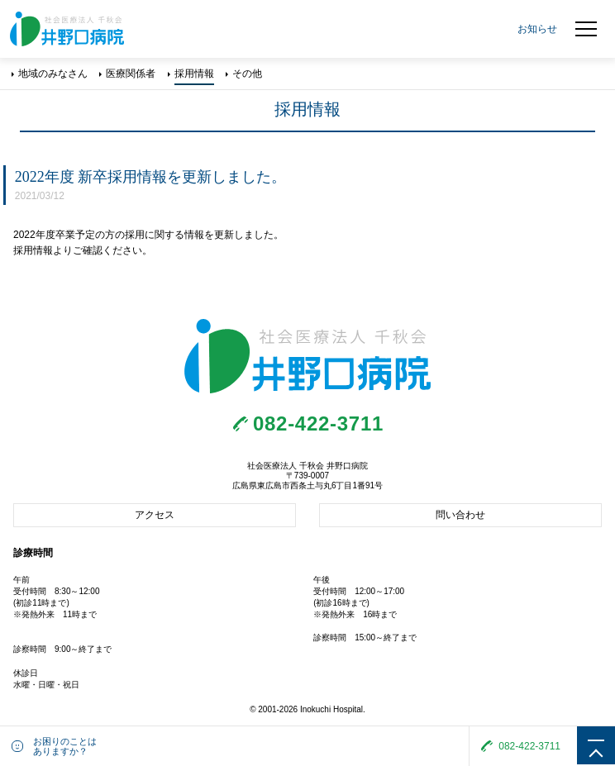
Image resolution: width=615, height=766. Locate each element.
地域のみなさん (53, 73)
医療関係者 (130, 73)
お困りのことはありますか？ (65, 746)
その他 (247, 73)
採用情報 (194, 73)
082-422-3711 (318, 423)
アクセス (154, 515)
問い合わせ (460, 515)
